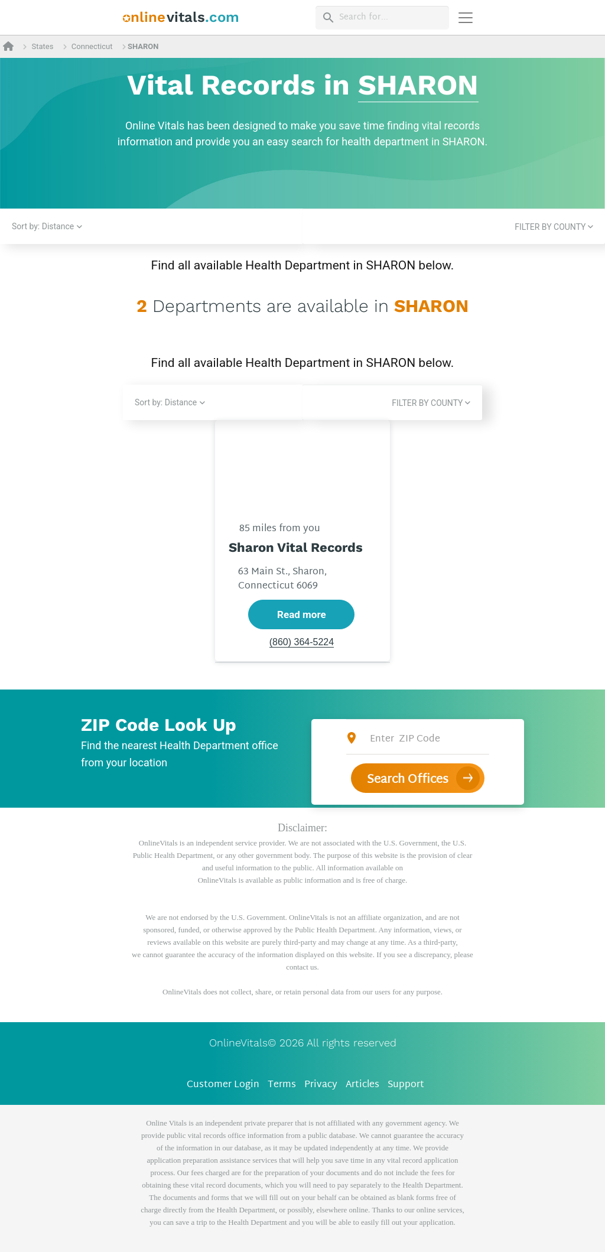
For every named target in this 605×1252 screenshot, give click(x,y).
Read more (301, 614)
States (42, 46)
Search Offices (407, 780)
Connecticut (92, 46)
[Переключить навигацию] (465, 18)
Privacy (320, 1085)
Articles (362, 1085)
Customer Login (223, 1085)
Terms (282, 1085)
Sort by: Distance (43, 226)
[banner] (181, 17)
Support (406, 1085)
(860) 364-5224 (301, 643)
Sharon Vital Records (296, 547)
